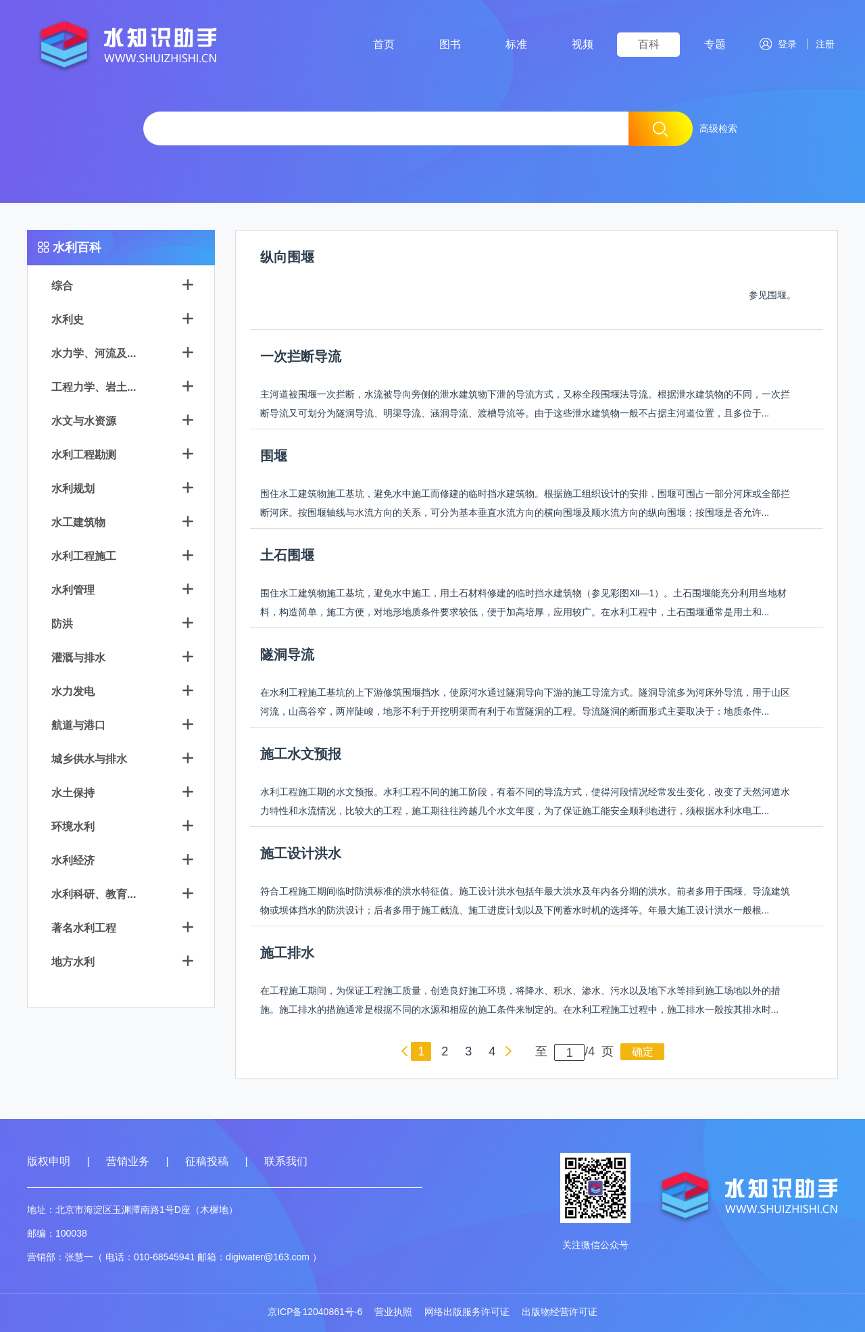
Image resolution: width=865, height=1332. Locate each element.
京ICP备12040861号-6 (315, 1311)
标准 (516, 44)
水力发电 (73, 691)
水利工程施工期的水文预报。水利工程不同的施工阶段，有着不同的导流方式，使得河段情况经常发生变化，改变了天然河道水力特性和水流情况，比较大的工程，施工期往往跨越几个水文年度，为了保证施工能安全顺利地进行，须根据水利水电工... (525, 801)
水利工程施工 (83, 556)
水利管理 (73, 590)
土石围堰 (287, 555)
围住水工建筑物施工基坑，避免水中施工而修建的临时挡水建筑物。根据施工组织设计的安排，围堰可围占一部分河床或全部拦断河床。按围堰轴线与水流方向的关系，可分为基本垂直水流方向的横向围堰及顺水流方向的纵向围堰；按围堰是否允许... (525, 503)
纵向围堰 (287, 256)
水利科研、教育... (93, 894)
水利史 (67, 319)
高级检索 (718, 128)
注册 (822, 44)
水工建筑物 (78, 522)
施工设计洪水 (300, 853)
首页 (384, 44)
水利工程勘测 (83, 454)
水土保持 (73, 793)
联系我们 (285, 1161)
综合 (62, 285)
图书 (450, 44)
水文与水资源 (83, 421)
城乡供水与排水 (89, 759)
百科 (649, 44)
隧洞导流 (287, 654)
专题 (715, 44)
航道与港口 (78, 725)
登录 (778, 44)
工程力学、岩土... (93, 387)
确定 (642, 1051)
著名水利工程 (83, 928)
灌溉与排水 (78, 657)
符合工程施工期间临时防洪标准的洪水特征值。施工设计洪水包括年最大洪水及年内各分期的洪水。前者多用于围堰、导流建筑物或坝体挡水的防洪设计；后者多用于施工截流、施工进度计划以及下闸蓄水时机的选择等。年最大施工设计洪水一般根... (525, 900)
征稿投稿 (208, 1161)
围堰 (273, 455)
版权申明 (48, 1161)
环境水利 (73, 826)
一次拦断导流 (300, 356)
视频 (582, 44)
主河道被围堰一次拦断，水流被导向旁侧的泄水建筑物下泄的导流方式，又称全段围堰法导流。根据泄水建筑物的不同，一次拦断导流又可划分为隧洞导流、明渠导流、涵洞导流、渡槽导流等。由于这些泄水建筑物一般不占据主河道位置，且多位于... (525, 404)
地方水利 (73, 962)
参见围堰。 (772, 294)
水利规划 (73, 488)
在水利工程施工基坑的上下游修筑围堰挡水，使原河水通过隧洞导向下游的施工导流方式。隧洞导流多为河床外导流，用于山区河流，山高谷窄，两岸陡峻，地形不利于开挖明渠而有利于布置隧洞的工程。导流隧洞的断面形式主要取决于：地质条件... (525, 702)
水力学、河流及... (93, 353)
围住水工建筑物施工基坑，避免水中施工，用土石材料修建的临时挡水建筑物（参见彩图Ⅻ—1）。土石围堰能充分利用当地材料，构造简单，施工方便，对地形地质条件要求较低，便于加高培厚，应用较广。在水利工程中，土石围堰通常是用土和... (523, 602)
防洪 (62, 623)
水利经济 (73, 860)
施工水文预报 (300, 753)
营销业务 (127, 1161)
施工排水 (287, 952)
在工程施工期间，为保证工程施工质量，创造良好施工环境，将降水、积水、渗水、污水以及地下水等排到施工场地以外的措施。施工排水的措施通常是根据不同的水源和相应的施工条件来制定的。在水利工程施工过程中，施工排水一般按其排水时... (520, 1000)
